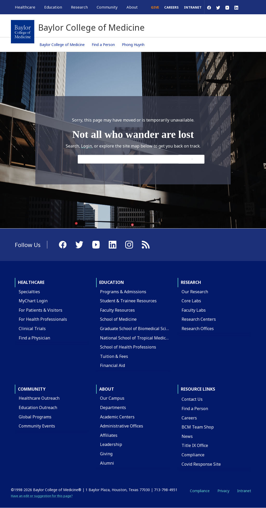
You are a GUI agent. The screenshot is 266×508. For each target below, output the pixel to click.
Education (111, 282)
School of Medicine (118, 319)
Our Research (195, 292)
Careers (171, 7)
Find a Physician (34, 338)
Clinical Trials (32, 328)
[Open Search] (247, 7)
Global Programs (35, 417)
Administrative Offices (121, 426)
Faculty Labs (194, 310)
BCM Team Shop (198, 427)
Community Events (37, 426)
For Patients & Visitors (40, 310)
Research (191, 282)
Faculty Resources (117, 310)
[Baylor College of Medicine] (22, 31)
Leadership (111, 444)
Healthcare (31, 282)
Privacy (223, 490)
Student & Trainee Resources (128, 301)
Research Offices (198, 328)
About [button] (132, 7)
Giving (106, 454)
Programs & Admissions (123, 292)
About (106, 389)
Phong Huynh (133, 44)
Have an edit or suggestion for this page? (41, 496)
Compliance (193, 455)
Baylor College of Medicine (62, 44)
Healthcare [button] (25, 7)
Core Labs (191, 301)
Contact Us (192, 399)
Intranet (193, 7)
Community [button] (107, 7)
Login (86, 146)
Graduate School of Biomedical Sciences (138, 328)
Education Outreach (38, 407)
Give (155, 7)
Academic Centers (117, 417)
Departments (113, 407)
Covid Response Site (201, 464)
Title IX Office (195, 445)
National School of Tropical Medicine (136, 338)
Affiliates (108, 435)
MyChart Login (33, 301)
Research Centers (199, 319)
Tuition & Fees (114, 356)
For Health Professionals (43, 319)
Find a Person (103, 44)
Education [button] (53, 7)
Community (31, 389)
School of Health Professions (128, 347)
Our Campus (112, 398)
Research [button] (79, 7)
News (187, 436)
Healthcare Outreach (39, 398)
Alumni (107, 463)
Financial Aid (112, 365)
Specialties (29, 292)
